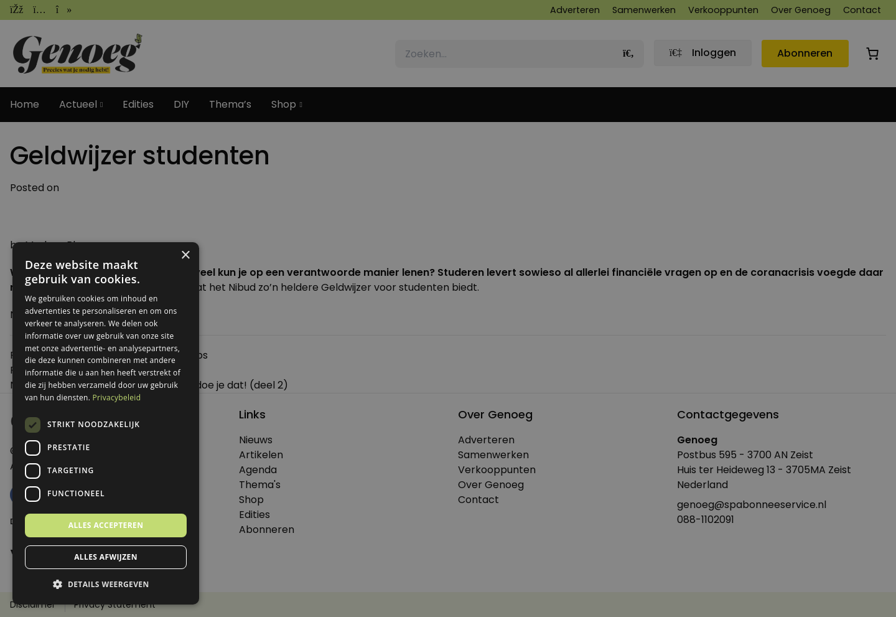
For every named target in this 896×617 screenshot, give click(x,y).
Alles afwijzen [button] (106, 557)
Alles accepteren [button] (106, 525)
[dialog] (448, 308)
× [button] (185, 255)
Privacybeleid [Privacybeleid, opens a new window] (117, 397)
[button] (106, 584)
